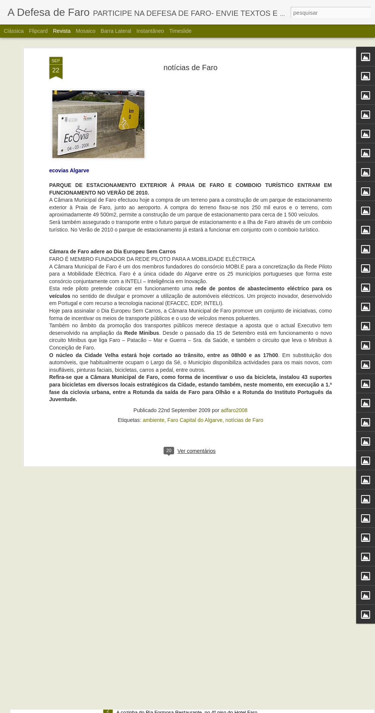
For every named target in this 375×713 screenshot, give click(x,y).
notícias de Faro (244, 351)
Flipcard (38, 31)
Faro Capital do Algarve (194, 351)
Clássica (14, 31)
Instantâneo (150, 31)
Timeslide (180, 31)
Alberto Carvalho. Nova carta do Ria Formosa (177, 704)
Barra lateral (116, 31)
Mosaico (85, 31)
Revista (61, 31)
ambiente (154, 351)
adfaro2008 (234, 342)
